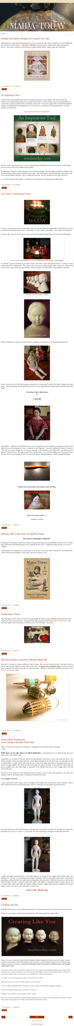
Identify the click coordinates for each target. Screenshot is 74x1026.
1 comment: (15, 650)
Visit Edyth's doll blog (28, 45)
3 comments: (15, 1007)
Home (37, 1017)
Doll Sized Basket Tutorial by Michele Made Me (24, 659)
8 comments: (15, 895)
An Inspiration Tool (10, 95)
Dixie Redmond (40, 260)
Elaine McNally (49, 260)
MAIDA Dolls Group (54, 621)
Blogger (40, 1024)
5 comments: (15, 525)
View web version (37, 1020)
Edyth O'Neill (31, 890)
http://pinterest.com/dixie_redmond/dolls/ (37, 111)
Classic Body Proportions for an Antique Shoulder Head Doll (17, 741)
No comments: (16, 86)
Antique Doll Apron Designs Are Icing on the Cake (25, 38)
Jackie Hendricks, (24, 260)
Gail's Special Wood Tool (62, 454)
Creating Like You (9, 904)
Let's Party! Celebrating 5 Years (16, 193)
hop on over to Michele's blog (50, 666)
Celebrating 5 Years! (10, 614)
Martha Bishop (59, 260)
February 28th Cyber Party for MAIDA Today (22, 534)
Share (4, 89)
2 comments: (15, 605)
